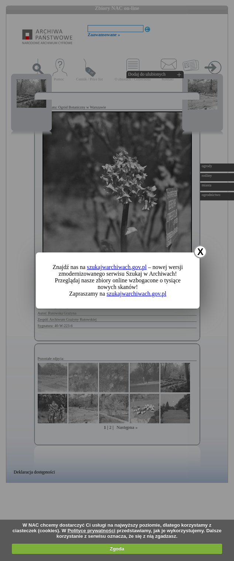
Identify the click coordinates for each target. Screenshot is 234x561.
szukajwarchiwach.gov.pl (117, 267)
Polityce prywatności (91, 530)
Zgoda (117, 548)
